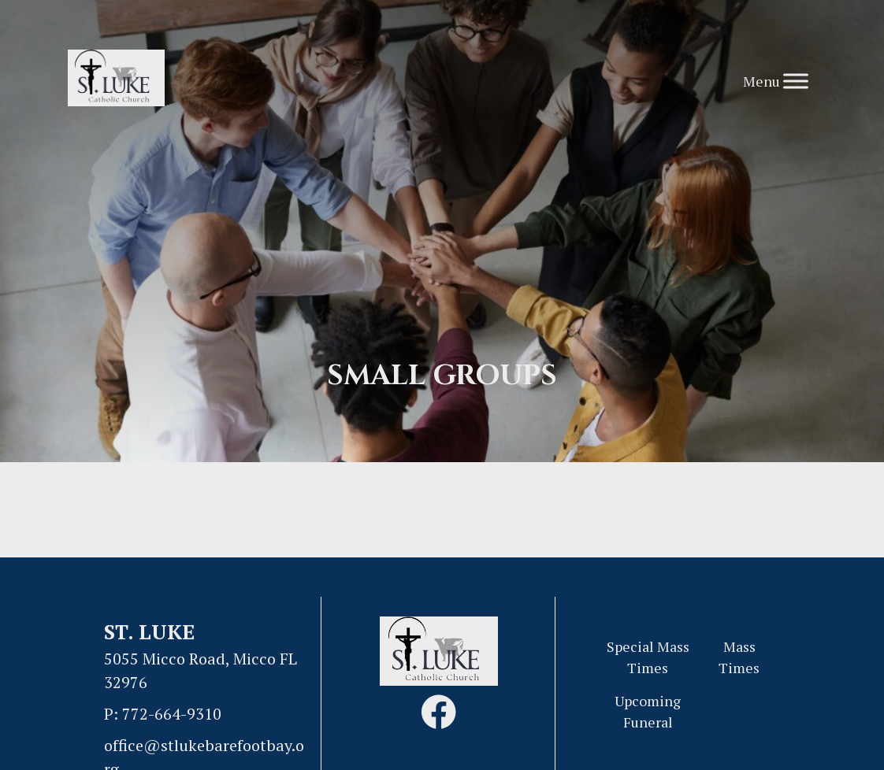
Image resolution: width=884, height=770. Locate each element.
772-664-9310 (171, 713)
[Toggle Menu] (795, 80)
